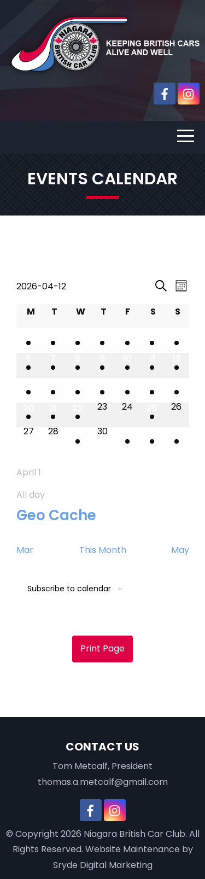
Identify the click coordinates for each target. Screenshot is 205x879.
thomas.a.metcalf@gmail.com (103, 782)
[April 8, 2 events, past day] (78, 365)
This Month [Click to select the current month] (102, 550)
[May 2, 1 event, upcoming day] (151, 439)
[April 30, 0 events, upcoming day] (102, 439)
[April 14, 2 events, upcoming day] (53, 390)
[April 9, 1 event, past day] (102, 365)
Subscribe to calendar (69, 588)
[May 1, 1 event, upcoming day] (127, 439)
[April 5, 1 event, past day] (176, 340)
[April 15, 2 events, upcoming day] (78, 390)
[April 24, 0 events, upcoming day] (127, 415)
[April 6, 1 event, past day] (28, 365)
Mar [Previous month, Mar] (24, 550)
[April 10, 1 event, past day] (127, 365)
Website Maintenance (132, 849)
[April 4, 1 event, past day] (151, 340)
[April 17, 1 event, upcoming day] (127, 390)
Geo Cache (56, 515)
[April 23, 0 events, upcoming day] (102, 415)
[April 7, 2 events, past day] (53, 365)
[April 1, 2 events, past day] (78, 340)
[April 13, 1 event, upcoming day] (28, 390)
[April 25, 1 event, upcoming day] (151, 415)
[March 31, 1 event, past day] (53, 340)
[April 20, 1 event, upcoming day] (28, 415)
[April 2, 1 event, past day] (102, 340)
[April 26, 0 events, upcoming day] (176, 415)
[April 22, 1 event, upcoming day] (78, 415)
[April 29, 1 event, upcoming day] (78, 439)
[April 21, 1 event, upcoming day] (53, 415)
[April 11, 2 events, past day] (151, 365)
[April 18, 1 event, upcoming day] (151, 390)
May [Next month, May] (180, 550)
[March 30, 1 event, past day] (28, 340)
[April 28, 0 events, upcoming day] (53, 439)
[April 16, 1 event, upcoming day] (102, 390)
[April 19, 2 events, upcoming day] (176, 390)
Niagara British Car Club (134, 834)
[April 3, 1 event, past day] (127, 340)
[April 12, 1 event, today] (176, 365)
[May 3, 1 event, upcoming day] (176, 439)
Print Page (102, 648)
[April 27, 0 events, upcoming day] (28, 439)
